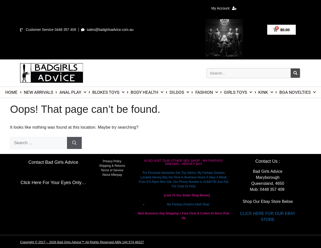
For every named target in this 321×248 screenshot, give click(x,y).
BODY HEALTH (147, 92)
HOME (11, 92)
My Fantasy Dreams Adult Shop (188, 204)
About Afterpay (112, 175)
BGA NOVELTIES (297, 92)
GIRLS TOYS (238, 92)
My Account (223, 8)
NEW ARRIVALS (38, 92)
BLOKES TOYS (108, 92)
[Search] (295, 73)
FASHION (206, 92)
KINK (265, 92)
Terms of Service (112, 170)
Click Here (31, 182)
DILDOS (179, 92)
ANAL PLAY (72, 92)
